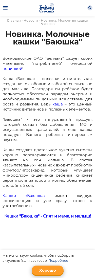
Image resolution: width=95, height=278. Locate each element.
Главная (14, 20)
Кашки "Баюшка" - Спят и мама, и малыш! (47, 216)
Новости (31, 20)
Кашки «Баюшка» (24, 195)
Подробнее (58, 260)
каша (57, 104)
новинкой (12, 68)
